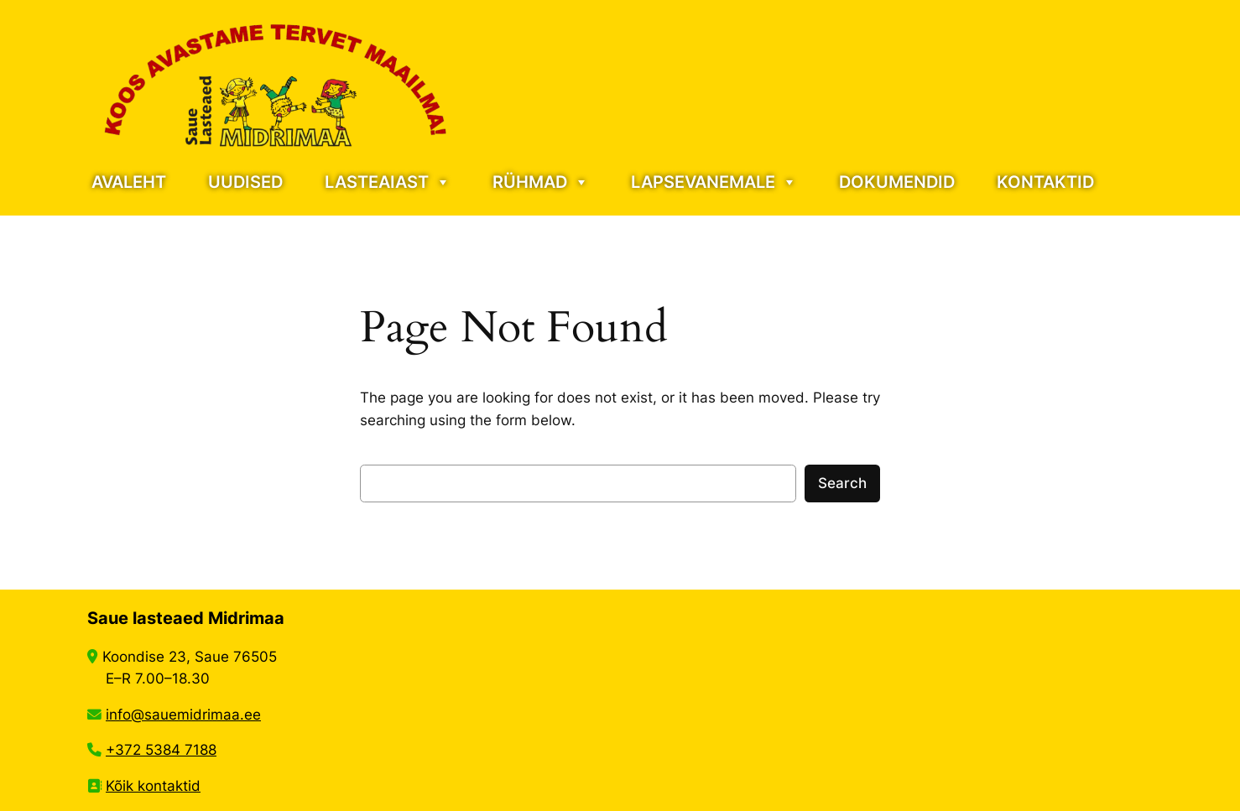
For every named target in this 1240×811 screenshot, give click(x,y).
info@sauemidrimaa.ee (183, 714)
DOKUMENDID (897, 182)
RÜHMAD (540, 182)
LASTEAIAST (388, 182)
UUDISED (245, 182)
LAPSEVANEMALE (714, 182)
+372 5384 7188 (161, 749)
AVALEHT (128, 182)
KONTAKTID (1045, 182)
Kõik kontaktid (153, 785)
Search (842, 483)
